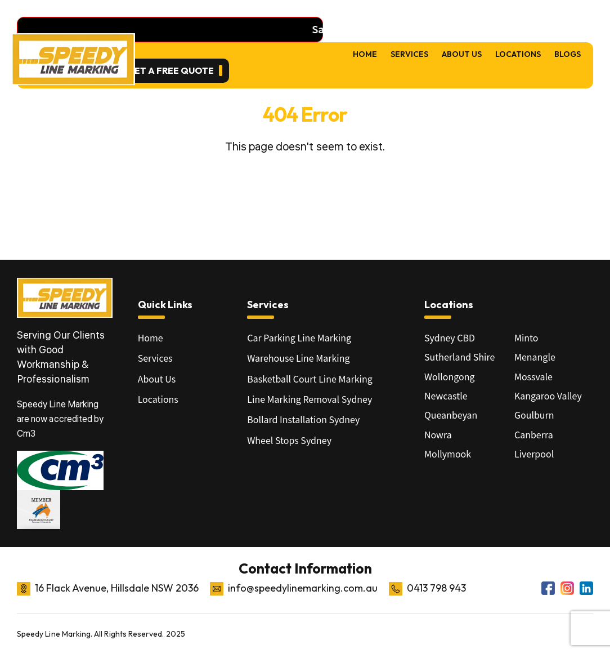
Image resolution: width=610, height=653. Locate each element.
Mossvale (533, 376)
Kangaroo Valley (548, 395)
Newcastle (446, 395)
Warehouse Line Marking (298, 358)
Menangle (534, 356)
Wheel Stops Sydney (289, 440)
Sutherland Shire (459, 356)
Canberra (533, 434)
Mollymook (447, 453)
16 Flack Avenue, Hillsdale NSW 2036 (117, 587)
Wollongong (449, 376)
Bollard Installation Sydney (303, 419)
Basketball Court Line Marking (309, 378)
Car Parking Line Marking (299, 337)
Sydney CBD (449, 337)
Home (365, 54)
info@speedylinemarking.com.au (303, 587)
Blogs (567, 54)
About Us (462, 54)
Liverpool (534, 453)
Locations (518, 54)
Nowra (438, 434)
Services (409, 54)
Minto (526, 337)
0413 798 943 (436, 587)
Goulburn (534, 414)
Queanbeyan (450, 414)
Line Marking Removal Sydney (309, 399)
